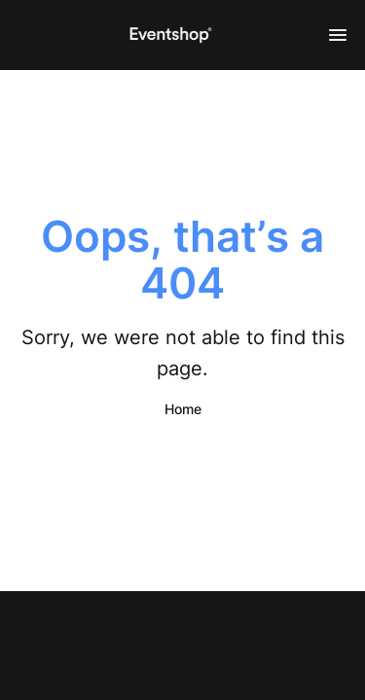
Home (182, 409)
